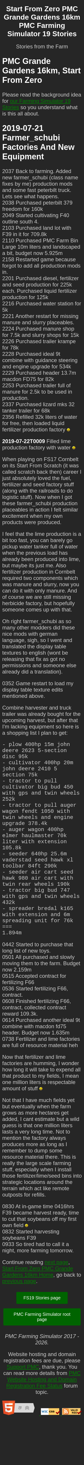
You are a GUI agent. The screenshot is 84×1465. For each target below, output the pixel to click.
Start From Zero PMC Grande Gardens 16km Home (37, 1315)
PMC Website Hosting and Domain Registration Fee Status (43, 1422)
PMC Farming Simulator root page (42, 1360)
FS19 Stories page (42, 1341)
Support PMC (23, 1410)
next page (56, 1305)
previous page (19, 1324)
